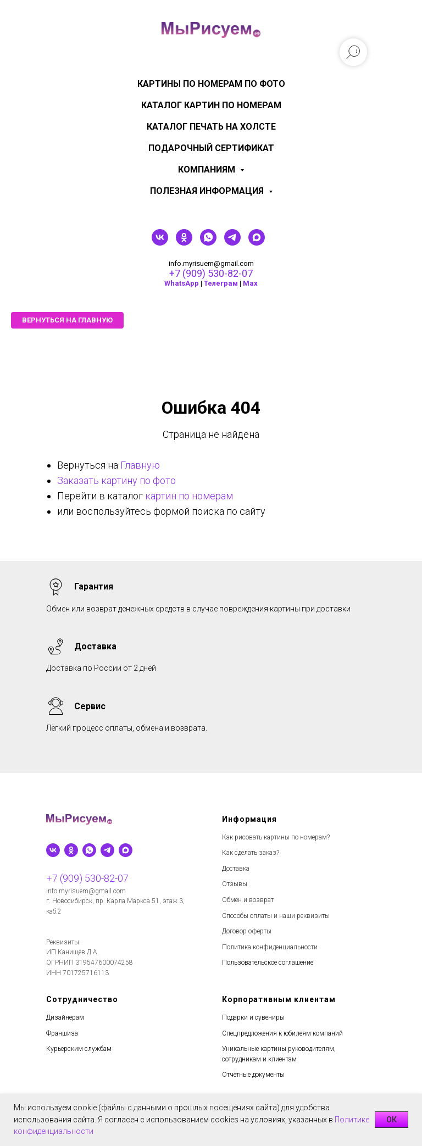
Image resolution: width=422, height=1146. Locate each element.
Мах (250, 283)
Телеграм (221, 283)
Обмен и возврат (248, 900)
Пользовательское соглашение (267, 962)
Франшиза (62, 1033)
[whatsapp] (208, 242)
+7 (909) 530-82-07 (211, 273)
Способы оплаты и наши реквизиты (276, 916)
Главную (140, 465)
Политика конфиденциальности (270, 947)
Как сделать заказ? (250, 852)
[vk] (160, 242)
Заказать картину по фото (116, 480)
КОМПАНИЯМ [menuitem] (207, 169)
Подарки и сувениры (253, 1017)
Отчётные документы (253, 1074)
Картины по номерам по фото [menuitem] (211, 84)
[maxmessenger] (256, 242)
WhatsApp (181, 283)
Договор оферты (246, 931)
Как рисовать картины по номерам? (276, 837)
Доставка (235, 868)
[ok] (184, 242)
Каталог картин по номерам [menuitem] (211, 105)
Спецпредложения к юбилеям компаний (282, 1033)
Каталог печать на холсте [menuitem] (211, 126)
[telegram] (232, 242)
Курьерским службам (79, 1049)
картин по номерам (189, 496)
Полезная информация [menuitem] (208, 191)
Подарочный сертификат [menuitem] (211, 148)
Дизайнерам (65, 1017)
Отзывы (234, 884)
